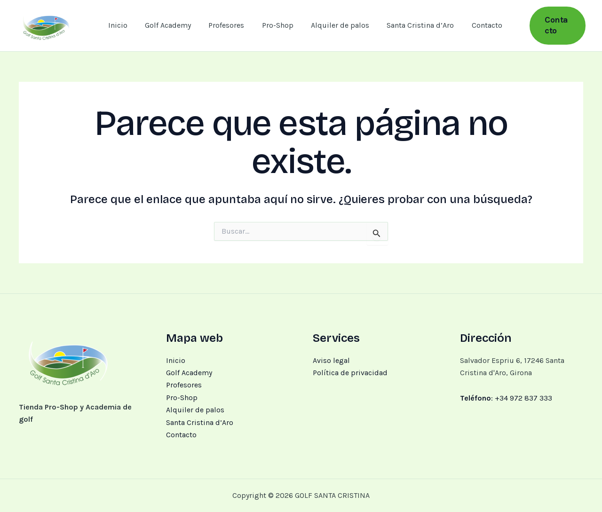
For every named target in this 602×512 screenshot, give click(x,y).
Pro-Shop (273, 25)
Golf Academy (169, 25)
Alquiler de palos (333, 25)
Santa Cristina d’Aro (411, 25)
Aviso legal (331, 360)
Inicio (121, 25)
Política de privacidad (350, 372)
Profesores (225, 25)
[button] (553, 25)
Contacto (475, 25)
